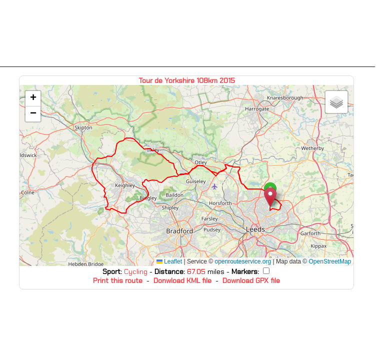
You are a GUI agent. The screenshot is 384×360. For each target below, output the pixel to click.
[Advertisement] (188, 33)
